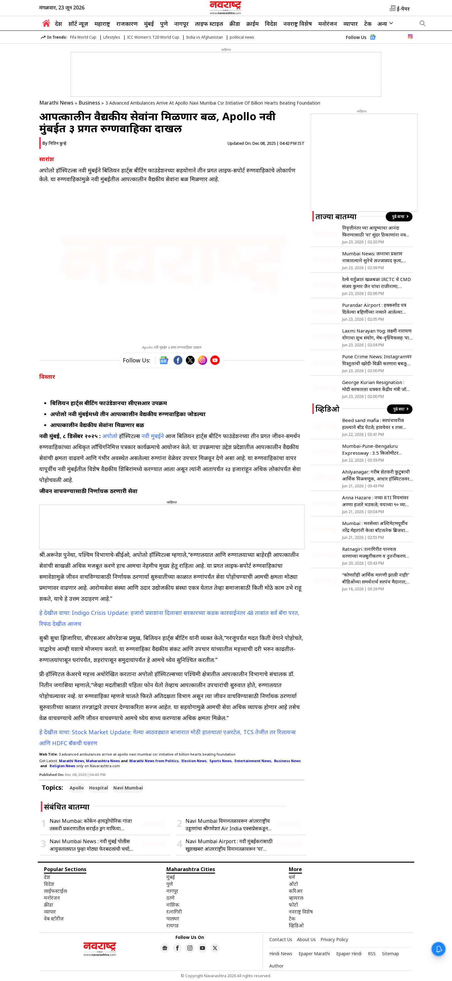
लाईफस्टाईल (55, 890)
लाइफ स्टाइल (209, 23)
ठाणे (170, 897)
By (54, 143)
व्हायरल (296, 897)
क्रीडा (234, 23)
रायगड (172, 925)
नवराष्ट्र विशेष (297, 23)
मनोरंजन (327, 23)
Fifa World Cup (83, 37)
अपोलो (109, 436)
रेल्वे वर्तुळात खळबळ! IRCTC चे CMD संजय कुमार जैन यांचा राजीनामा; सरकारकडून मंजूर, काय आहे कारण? (376, 283)
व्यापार (350, 23)
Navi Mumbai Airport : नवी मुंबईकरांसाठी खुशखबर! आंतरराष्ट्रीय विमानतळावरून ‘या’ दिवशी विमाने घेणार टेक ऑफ (229, 845)
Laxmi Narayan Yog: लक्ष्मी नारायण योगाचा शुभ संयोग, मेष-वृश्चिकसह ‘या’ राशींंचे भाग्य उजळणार (377, 334)
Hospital (98, 788)
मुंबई (149, 23)
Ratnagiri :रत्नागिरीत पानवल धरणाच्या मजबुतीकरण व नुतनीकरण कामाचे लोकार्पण (374, 552)
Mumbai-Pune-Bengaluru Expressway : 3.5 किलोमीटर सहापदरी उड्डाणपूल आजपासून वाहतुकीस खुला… (370, 449)
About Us (306, 939)
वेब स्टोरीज (54, 918)
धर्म (292, 877)
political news (242, 37)
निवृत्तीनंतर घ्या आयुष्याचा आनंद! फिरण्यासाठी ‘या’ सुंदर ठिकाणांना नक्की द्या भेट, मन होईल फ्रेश (376, 231)
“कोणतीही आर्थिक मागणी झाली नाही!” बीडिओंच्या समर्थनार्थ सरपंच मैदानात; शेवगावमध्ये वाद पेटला (375, 578)
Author (276, 966)
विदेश (271, 23)
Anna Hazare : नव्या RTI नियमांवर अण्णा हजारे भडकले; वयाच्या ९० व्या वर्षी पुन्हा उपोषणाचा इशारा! (375, 501)
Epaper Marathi (314, 954)
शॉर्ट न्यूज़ (78, 23)
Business (89, 102)
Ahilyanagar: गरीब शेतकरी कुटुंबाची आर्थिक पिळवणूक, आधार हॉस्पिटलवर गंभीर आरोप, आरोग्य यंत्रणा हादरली (376, 475)
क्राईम (252, 23)
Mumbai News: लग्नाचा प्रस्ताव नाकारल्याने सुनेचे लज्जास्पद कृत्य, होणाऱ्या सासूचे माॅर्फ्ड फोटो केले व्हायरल (377, 257)
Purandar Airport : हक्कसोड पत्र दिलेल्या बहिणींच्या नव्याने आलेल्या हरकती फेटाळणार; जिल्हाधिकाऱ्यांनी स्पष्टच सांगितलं (374, 308)
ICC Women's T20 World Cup (153, 37)
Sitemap (390, 954)
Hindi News (280, 954)
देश (58, 23)
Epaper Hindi (349, 954)
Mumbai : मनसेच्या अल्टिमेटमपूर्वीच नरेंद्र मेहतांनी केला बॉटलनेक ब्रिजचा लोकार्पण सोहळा (375, 527)
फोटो (293, 904)
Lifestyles (111, 37)
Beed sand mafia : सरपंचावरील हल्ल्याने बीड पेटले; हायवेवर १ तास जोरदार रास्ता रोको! (373, 424)
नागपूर (181, 23)
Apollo (77, 788)
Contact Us (280, 939)
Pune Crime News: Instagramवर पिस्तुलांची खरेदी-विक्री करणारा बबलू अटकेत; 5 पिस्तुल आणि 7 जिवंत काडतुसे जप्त (377, 360)
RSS (372, 954)
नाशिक (172, 904)
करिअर (296, 890)
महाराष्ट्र (102, 23)
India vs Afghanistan (204, 37)
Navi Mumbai (128, 788)
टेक (368, 23)
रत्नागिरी (174, 911)
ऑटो (293, 884)
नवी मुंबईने (153, 436)
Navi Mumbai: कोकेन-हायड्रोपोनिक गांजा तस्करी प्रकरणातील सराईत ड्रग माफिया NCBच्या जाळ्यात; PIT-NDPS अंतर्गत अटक (92, 824)
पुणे (164, 23)
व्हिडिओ (296, 925)
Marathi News (56, 102)
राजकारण (127, 23)
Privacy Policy (334, 939)
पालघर (172, 918)
